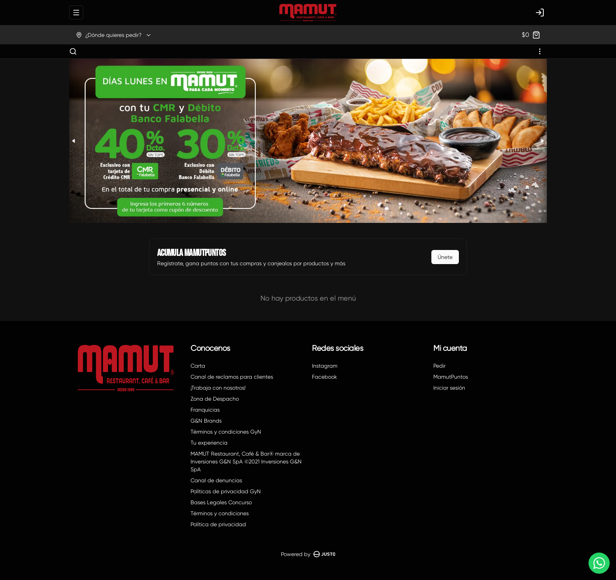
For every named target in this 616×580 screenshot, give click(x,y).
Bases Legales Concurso (221, 502)
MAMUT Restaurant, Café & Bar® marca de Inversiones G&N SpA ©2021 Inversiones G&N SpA (246, 461)
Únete (445, 257)
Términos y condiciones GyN (226, 432)
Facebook (324, 377)
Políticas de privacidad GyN (226, 491)
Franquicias (205, 410)
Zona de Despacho (215, 399)
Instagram (324, 366)
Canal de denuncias (216, 480)
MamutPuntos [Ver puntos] (450, 377)
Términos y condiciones (220, 513)
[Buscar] (73, 51)
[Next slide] (542, 141)
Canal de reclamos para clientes (232, 377)
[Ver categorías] (540, 51)
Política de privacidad (218, 524)
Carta (198, 366)
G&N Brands (206, 421)
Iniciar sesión (449, 388)
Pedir (439, 366)
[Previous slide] (74, 141)
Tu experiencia (209, 443)
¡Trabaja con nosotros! (218, 388)
